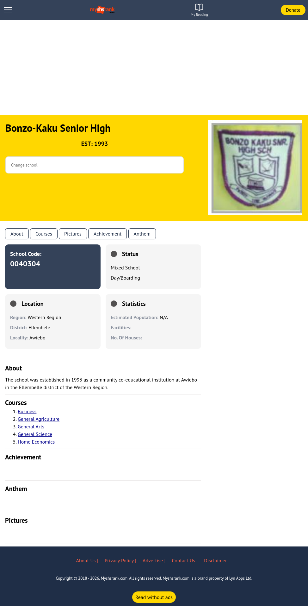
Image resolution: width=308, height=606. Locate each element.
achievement (23, 457)
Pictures (73, 233)
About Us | (88, 560)
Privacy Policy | (121, 560)
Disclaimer (215, 560)
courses (16, 402)
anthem (142, 233)
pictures (16, 520)
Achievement (107, 233)
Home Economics (36, 442)
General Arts (31, 426)
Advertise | (155, 560)
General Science (35, 434)
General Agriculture (38, 419)
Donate (293, 10)
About (16, 233)
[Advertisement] (154, 67)
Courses (43, 233)
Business (27, 411)
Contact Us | (185, 560)
